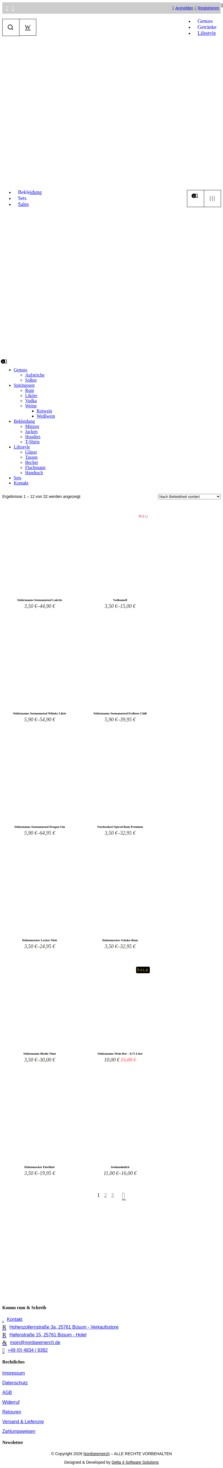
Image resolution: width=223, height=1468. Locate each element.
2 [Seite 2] (105, 1195)
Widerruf (10, 1402)
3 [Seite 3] (112, 1195)
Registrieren (208, 8)
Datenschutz (15, 1382)
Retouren (11, 1411)
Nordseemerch (96, 1453)
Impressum (13, 1373)
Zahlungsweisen (18, 1431)
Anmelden (184, 8)
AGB (7, 1392)
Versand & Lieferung (23, 1421)
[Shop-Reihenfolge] (189, 496)
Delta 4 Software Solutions (135, 1462)
